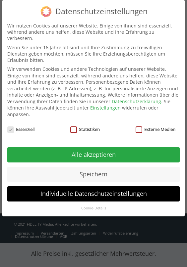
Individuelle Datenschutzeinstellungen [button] (93, 189)
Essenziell (20, 125)
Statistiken (85, 125)
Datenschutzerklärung (136, 97)
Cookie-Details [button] (93, 203)
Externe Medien (155, 125)
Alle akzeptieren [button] (94, 150)
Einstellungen (105, 103)
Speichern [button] (93, 170)
